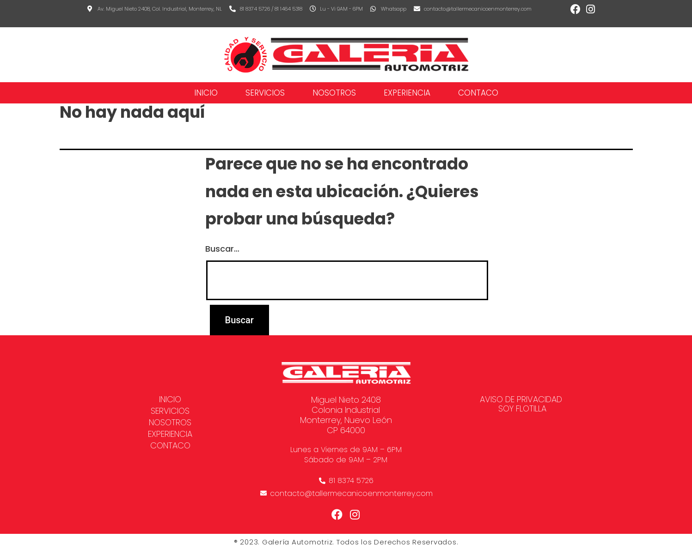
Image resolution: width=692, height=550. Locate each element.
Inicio (206, 92)
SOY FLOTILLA (522, 408)
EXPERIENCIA (407, 92)
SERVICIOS (265, 92)
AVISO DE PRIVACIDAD (521, 399)
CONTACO (478, 92)
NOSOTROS (334, 92)
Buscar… (222, 248)
